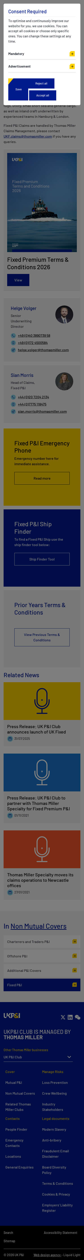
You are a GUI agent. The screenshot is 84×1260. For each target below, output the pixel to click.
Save (18, 89)
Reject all (41, 83)
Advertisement (19, 66)
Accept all (42, 95)
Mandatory (16, 54)
